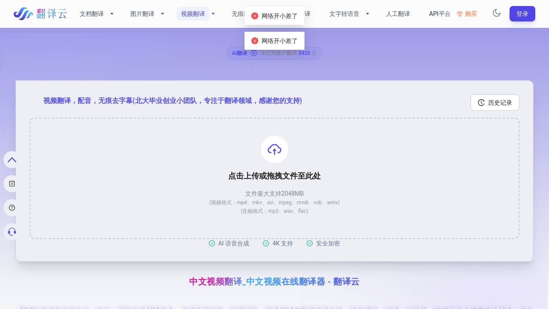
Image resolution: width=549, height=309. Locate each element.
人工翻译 (398, 13)
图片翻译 (142, 13)
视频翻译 (193, 13)
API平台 (439, 13)
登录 (522, 13)
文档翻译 (92, 13)
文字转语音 (344, 13)
